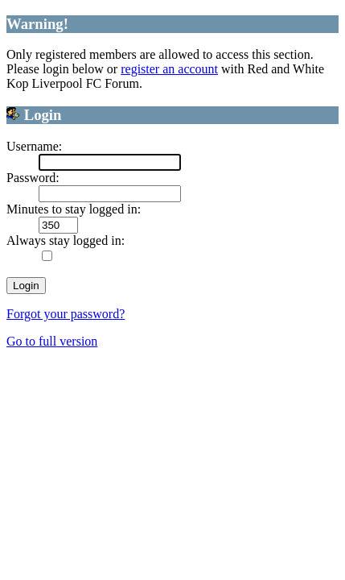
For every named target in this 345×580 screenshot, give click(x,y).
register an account (169, 69)
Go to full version (51, 341)
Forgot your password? (65, 314)
